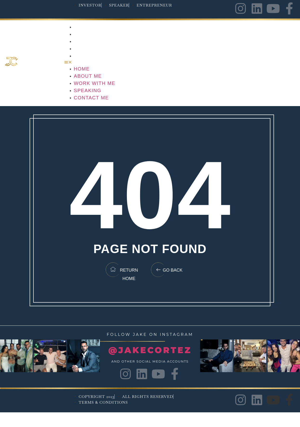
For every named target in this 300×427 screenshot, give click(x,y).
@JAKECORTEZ (150, 350)
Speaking (88, 48)
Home (82, 27)
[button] (179, 62)
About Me (88, 34)
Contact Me (91, 55)
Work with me (95, 41)
